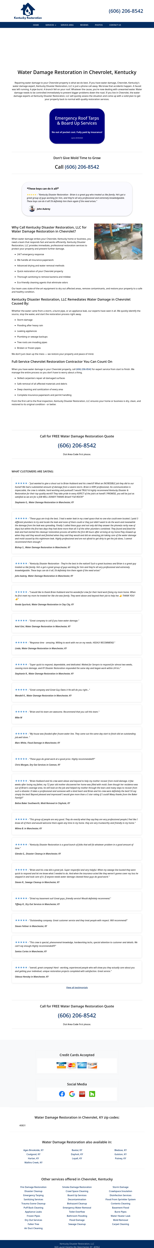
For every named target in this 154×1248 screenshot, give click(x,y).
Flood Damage (77, 1190)
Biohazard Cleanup (77, 1173)
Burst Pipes (120, 1181)
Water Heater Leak (120, 1185)
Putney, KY (120, 1128)
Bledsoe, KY (120, 1120)
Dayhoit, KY (77, 1124)
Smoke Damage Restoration (77, 1157)
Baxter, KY (77, 1120)
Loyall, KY (77, 1128)
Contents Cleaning (120, 1173)
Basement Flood (120, 1177)
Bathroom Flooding (77, 1185)
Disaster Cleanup (33, 1161)
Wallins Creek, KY (33, 1132)
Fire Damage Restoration (33, 1157)
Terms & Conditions (85, 1236)
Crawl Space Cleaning (77, 1161)
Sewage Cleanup (77, 1194)
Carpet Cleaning (120, 1194)
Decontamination (77, 1169)
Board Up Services (76, 1165)
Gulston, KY (121, 1124)
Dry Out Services (33, 1190)
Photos (99, 25)
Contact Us (115, 25)
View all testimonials (77, 957)
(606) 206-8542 (126, 11)
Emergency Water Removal (77, 1177)
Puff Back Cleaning (33, 1177)
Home (36, 25)
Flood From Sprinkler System (120, 1169)
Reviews (84, 25)
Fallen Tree (33, 1194)
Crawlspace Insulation (120, 1161)
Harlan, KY (33, 1128)
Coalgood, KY (33, 1124)
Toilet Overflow (77, 1181)
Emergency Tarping (33, 1165)
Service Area (67, 25)
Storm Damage (120, 1157)
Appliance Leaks (33, 1181)
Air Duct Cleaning (33, 1198)
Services (51, 26)
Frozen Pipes (33, 1185)
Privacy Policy (65, 1236)
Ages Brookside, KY (33, 1120)
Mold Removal (120, 1190)
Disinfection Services (121, 1165)
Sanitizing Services (33, 1169)
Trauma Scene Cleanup (33, 1173)
